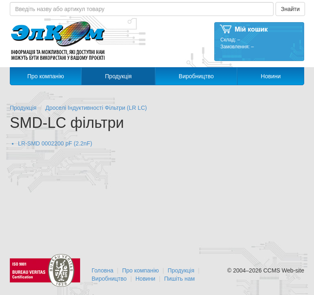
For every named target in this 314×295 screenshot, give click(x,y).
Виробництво (196, 76)
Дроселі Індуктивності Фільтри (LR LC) (96, 107)
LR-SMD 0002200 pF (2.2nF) (55, 143)
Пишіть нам (179, 278)
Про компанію (45, 76)
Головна (102, 270)
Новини (271, 76)
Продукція (118, 76)
